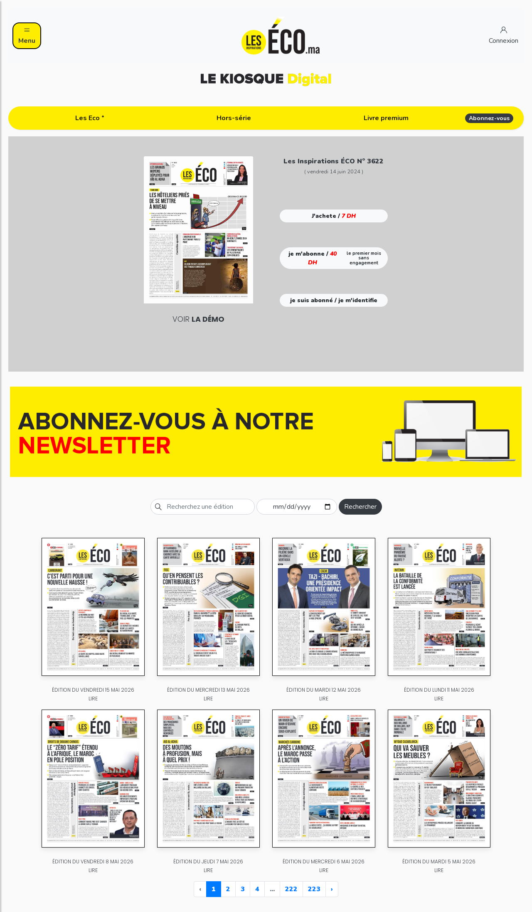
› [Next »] (332, 889)
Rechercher (360, 506)
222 (291, 889)
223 (314, 889)
